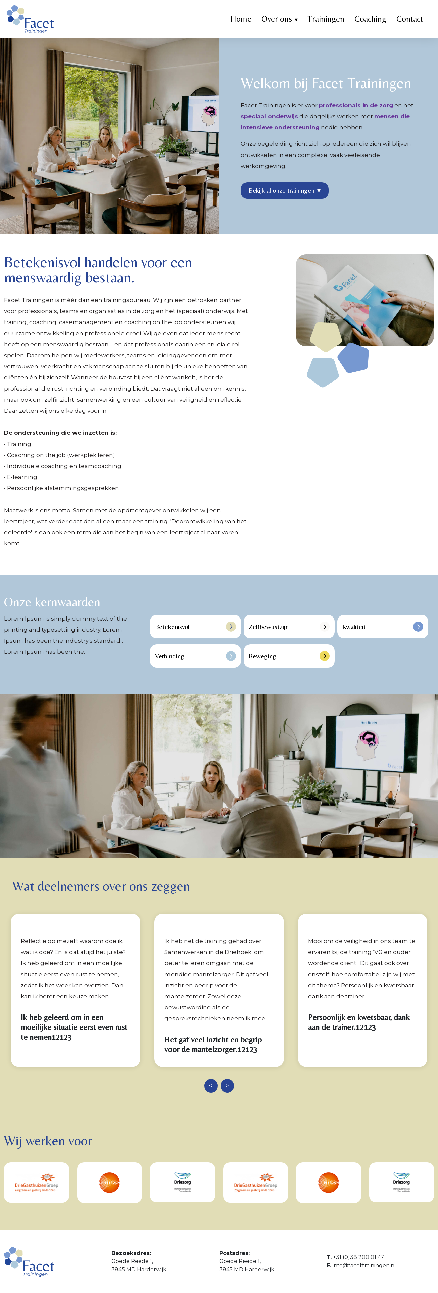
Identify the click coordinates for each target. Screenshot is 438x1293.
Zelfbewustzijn (289, 627)
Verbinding (195, 656)
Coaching (370, 19)
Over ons (276, 19)
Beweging (289, 656)
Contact (409, 19)
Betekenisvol (195, 627)
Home (241, 19)
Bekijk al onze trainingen (285, 190)
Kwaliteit (382, 627)
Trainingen (326, 19)
